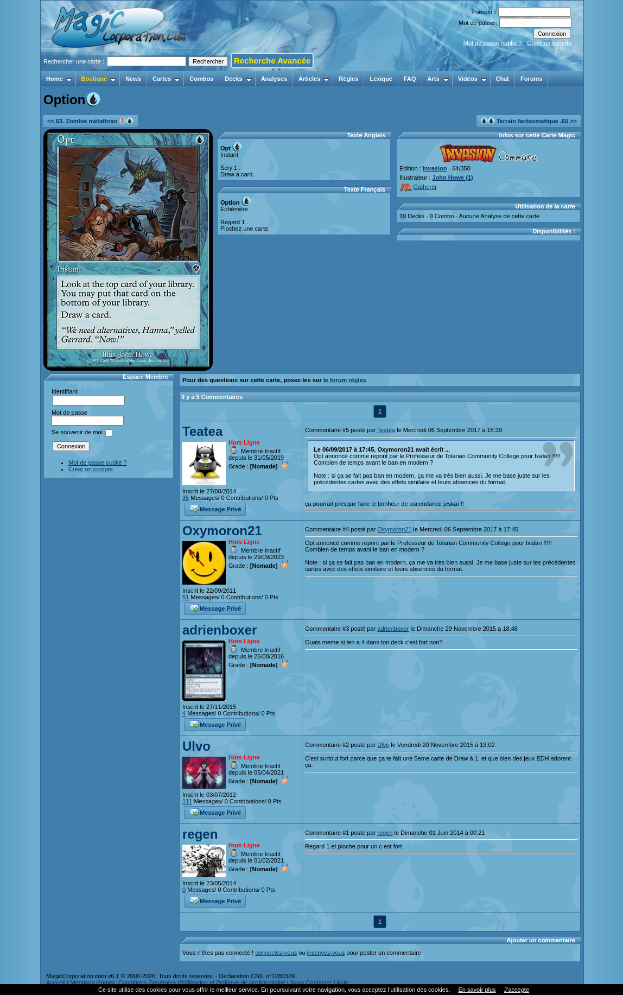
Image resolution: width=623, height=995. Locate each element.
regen (200, 834)
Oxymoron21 (222, 530)
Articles (313, 78)
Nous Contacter (311, 982)
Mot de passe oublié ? (492, 43)
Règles (348, 78)
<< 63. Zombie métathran (90, 120)
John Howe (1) (453, 177)
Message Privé (215, 508)
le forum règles (344, 380)
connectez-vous (276, 952)
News (133, 78)
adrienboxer (219, 630)
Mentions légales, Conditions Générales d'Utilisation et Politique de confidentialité (177, 982)
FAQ (410, 78)
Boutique (99, 78)
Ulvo (196, 746)
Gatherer (418, 186)
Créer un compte (549, 43)
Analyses (274, 78)
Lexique (381, 78)
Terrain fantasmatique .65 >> (529, 120)
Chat (502, 78)
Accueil (55, 982)
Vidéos (472, 78)
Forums (531, 78)
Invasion (435, 168)
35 (185, 498)
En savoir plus (476, 989)
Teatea (202, 431)
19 (402, 216)
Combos (201, 78)
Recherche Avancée (272, 60)
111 (187, 801)
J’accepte (516, 989)
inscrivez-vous (326, 952)
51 (185, 597)
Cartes (166, 78)
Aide (342, 982)
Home (59, 78)
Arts (438, 78)
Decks (238, 78)
